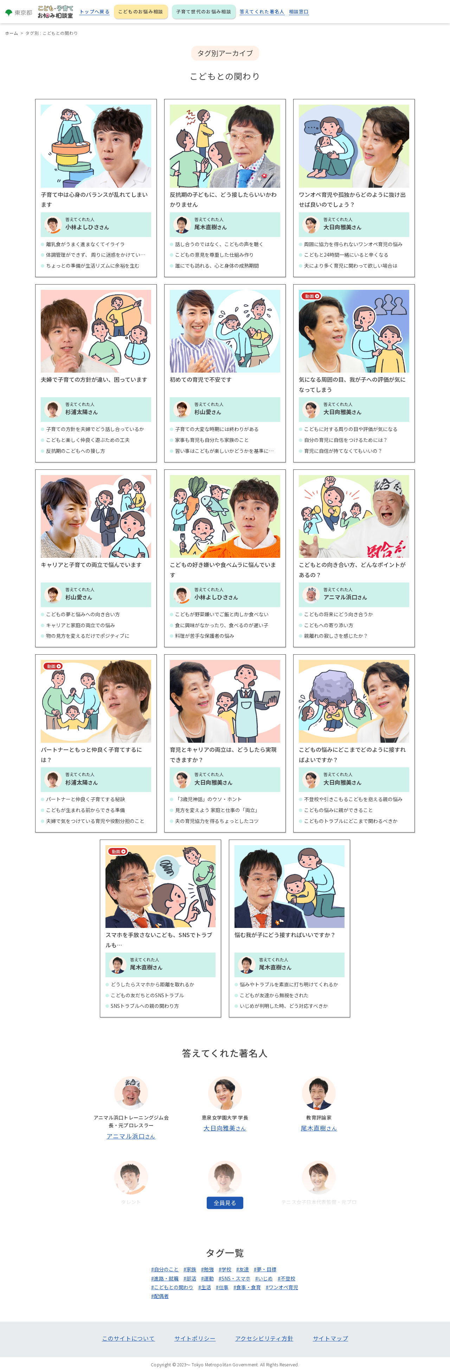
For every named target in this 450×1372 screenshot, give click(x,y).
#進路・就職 (165, 1278)
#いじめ (264, 1278)
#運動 (207, 1278)
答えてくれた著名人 (262, 11)
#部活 (190, 1278)
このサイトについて (128, 1338)
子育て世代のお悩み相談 (203, 11)
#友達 (242, 1269)
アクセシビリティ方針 (264, 1338)
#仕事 (222, 1287)
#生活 (204, 1287)
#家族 (190, 1269)
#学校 (225, 1269)
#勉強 (207, 1269)
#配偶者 (160, 1295)
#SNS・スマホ (234, 1278)
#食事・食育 (247, 1287)
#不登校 (286, 1278)
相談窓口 (299, 11)
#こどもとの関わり (172, 1287)
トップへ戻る (94, 11)
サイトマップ (330, 1338)
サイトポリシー (195, 1338)
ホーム (11, 33)
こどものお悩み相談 (140, 11)
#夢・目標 (265, 1269)
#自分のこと (165, 1269)
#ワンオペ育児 (282, 1287)
